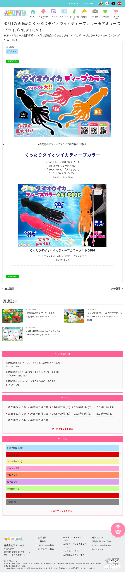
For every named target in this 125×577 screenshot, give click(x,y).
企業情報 (42, 539)
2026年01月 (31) (83, 408)
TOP (6, 35)
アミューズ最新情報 (22, 35)
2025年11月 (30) (17, 414)
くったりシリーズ (13, 56)
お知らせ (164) (13, 456)
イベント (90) (13, 469)
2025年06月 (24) (17, 421)
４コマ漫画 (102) (14, 463)
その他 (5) (11, 503)
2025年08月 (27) (83, 414)
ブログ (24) (12, 476)
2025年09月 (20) (61, 414)
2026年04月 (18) (17, 408)
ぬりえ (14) (12, 483)
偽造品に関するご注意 (101, 543)
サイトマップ (97, 551)
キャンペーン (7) (14, 496)
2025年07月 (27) (105, 414)
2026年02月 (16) (61, 408)
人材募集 (42, 543)
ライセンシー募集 (46, 547)
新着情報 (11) (13, 490)
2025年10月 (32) (39, 414)
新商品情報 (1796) (15, 449)
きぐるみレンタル (71, 553)
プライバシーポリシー (101, 547)
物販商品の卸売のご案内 (73, 556)
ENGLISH (75, 3)
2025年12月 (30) (105, 408)
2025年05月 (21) (39, 421)
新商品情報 (12, 51)
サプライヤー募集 (46, 551)
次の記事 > (117, 289)
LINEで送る (12, 61)
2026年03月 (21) (39, 408)
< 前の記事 (8, 289)
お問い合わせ (89, 3)
